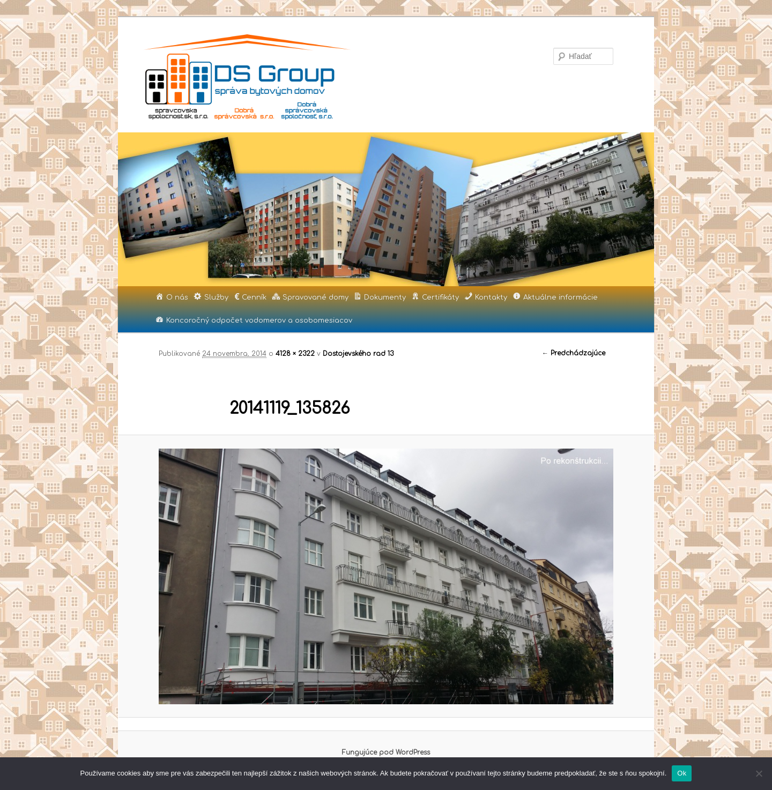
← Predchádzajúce (573, 353)
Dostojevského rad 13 (358, 353)
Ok (681, 773)
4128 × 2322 (295, 353)
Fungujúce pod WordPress (386, 752)
